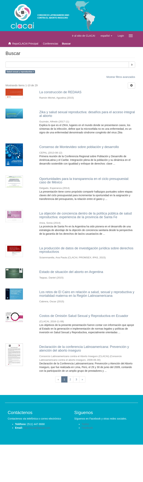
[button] (106, 35)
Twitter (85, 424)
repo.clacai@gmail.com (36, 427)
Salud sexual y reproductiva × (20, 72)
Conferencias (50, 43)
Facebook (87, 427)
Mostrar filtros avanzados (121, 76)
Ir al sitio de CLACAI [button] (83, 35)
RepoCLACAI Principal (25, 43)
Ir (132, 64)
